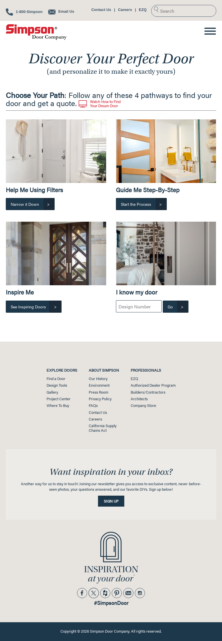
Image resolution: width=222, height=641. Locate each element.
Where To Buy (58, 405)
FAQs (93, 405)
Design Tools (57, 385)
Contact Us (101, 10)
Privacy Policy (100, 398)
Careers (125, 10)
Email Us (61, 11)
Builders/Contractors (148, 392)
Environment (99, 385)
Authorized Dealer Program (153, 385)
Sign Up (111, 501)
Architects (139, 398)
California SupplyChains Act (102, 428)
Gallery (52, 392)
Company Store (143, 405)
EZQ (143, 10)
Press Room (98, 392)
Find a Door (56, 378)
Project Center (59, 398)
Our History (98, 378)
